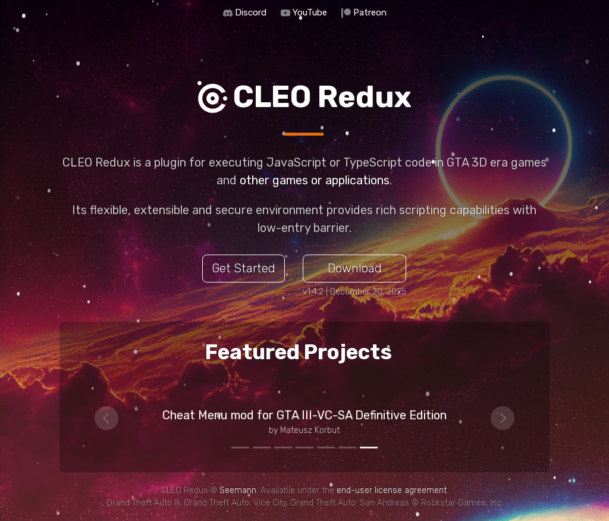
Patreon (370, 12)
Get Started (243, 268)
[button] (106, 418)
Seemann (237, 490)
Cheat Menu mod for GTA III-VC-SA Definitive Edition (304, 415)
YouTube (310, 12)
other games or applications (315, 180)
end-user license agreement (392, 490)
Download (355, 268)
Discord (250, 12)
